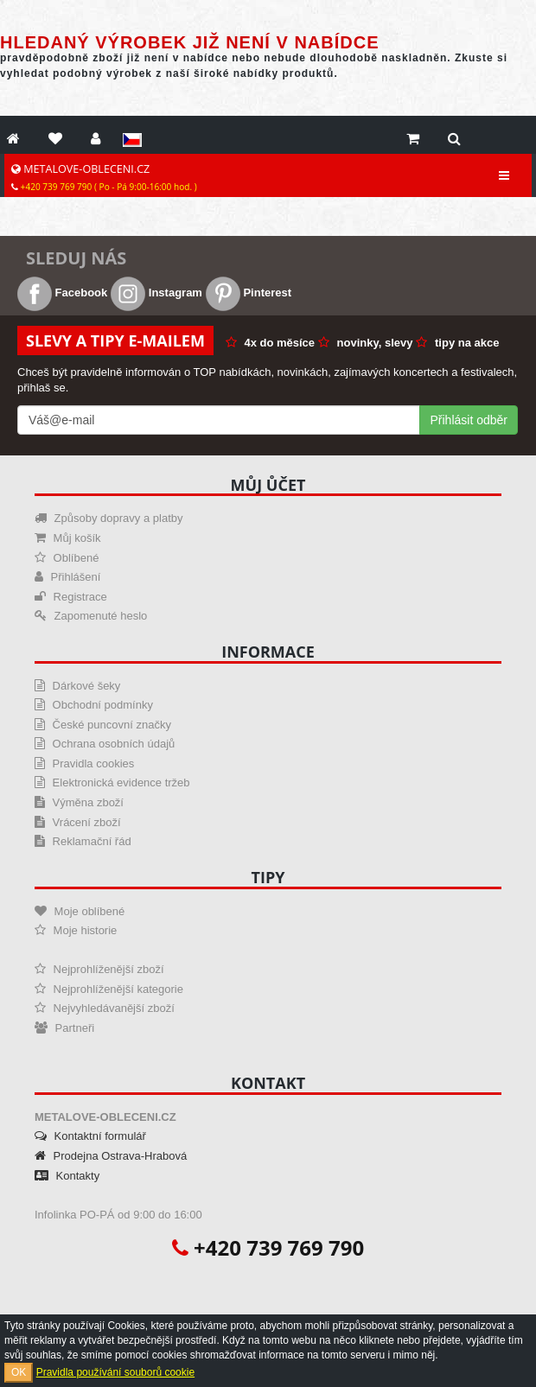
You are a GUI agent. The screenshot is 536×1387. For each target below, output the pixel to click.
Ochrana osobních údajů (105, 743)
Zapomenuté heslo (91, 615)
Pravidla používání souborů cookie (115, 1372)
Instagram (156, 292)
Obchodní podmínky (94, 704)
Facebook (62, 292)
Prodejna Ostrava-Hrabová (111, 1155)
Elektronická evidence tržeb (112, 782)
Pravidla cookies (84, 763)
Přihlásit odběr (469, 420)
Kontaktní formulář (90, 1135)
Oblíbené (67, 557)
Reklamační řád (83, 841)
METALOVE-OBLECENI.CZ (104, 177)
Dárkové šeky (77, 685)
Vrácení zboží (78, 822)
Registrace (71, 596)
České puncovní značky (103, 724)
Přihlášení (67, 576)
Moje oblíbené (79, 911)
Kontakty (67, 1175)
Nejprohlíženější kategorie (109, 989)
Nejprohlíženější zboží (99, 969)
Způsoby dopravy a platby (108, 518)
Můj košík (68, 537)
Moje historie (76, 930)
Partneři (64, 1027)
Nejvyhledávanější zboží (105, 1008)
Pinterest (248, 292)
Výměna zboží (79, 802)
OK (18, 1372)
